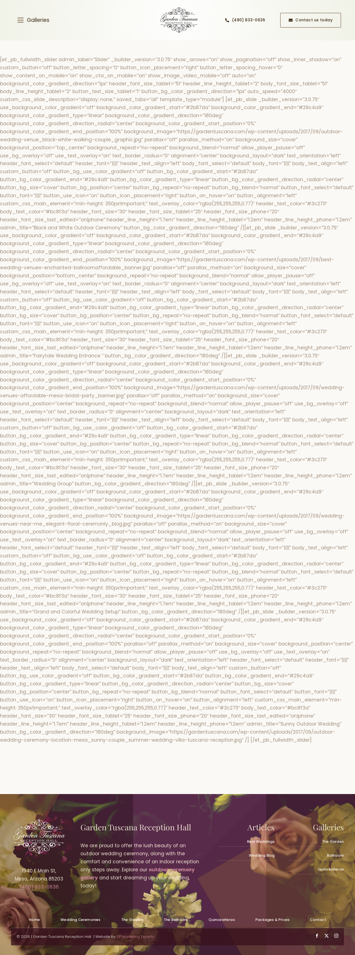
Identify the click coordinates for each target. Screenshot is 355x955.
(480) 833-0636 (39, 887)
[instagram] (336, 936)
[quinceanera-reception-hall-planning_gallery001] (179, 7)
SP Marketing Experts (135, 936)
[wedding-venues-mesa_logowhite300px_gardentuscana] (39, 821)
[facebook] (317, 936)
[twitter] (326, 936)
